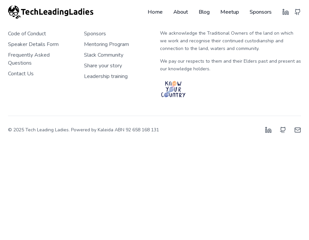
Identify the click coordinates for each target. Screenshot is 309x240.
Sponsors (261, 12)
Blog (204, 12)
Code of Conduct (27, 33)
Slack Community (103, 55)
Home (155, 12)
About (180, 12)
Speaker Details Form (33, 44)
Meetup (229, 12)
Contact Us (21, 73)
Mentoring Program (106, 44)
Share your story (103, 65)
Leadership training (106, 76)
